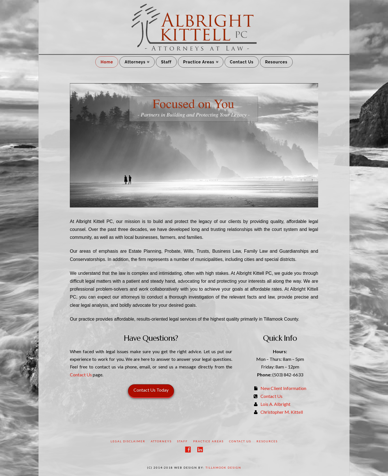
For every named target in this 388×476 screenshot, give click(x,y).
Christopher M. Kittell (281, 412)
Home (107, 62)
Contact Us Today (151, 390)
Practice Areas (198, 62)
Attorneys (135, 62)
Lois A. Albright (275, 404)
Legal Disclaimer (128, 441)
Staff (166, 62)
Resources (276, 62)
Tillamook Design (223, 467)
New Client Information (283, 388)
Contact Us (242, 62)
